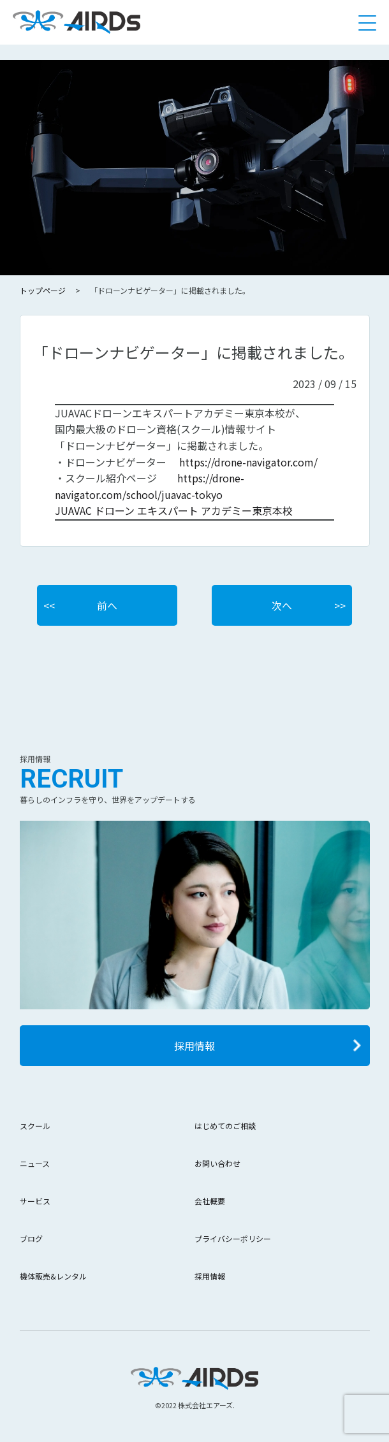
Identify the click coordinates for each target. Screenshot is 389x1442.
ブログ (31, 1238)
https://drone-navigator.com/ (248, 462)
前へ (107, 605)
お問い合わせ (217, 1163)
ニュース (35, 1163)
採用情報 (194, 1045)
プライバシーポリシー (232, 1238)
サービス (35, 1200)
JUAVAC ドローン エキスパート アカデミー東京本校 (174, 510)
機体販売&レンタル (53, 1276)
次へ (282, 605)
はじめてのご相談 (225, 1125)
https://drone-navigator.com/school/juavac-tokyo (149, 486)
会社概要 (209, 1200)
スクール (35, 1125)
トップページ (43, 290)
